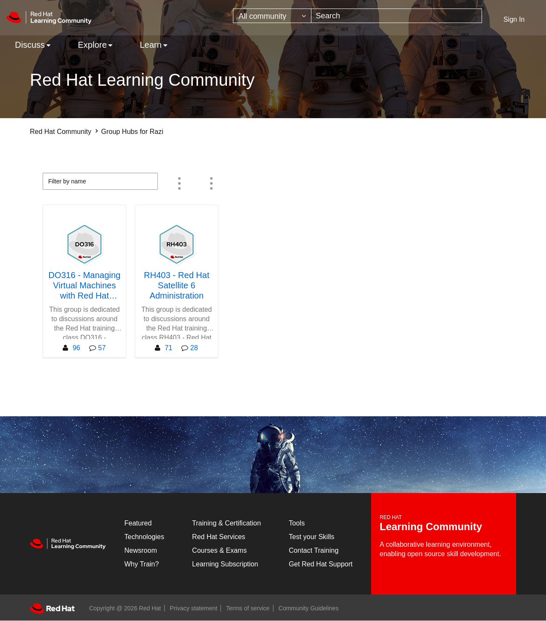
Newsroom (141, 550)
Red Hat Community (60, 131)
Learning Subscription (225, 564)
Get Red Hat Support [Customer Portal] (320, 564)
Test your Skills (311, 536)
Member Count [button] (179, 183)
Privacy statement (193, 608)
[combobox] (396, 16)
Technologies (144, 536)
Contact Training (314, 550)
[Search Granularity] (272, 16)
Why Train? (142, 564)
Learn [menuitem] (151, 44)
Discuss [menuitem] (30, 44)
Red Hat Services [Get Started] (218, 536)
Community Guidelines (309, 608)
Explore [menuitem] (92, 44)
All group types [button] (211, 183)
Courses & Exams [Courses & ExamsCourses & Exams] (219, 550)
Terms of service (248, 608)
